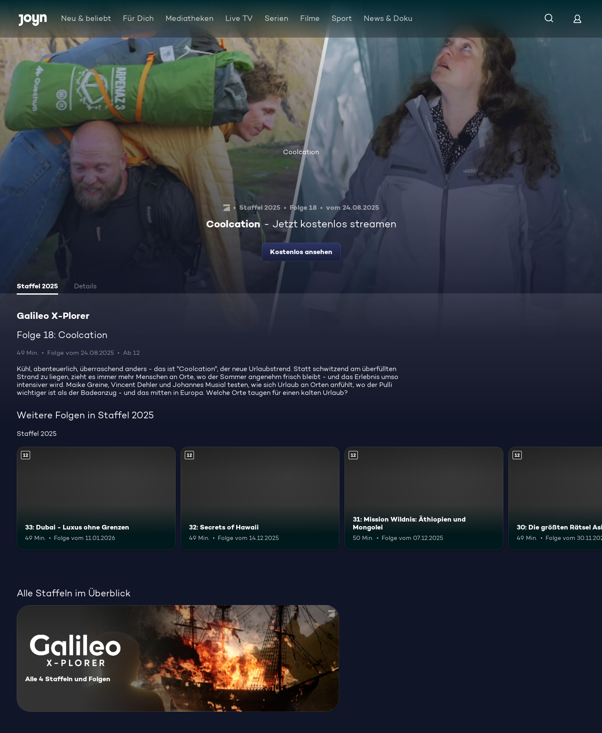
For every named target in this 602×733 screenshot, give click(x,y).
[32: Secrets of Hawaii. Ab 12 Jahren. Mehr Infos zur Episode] (260, 498)
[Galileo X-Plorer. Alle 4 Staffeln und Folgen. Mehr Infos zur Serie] (178, 658)
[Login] (577, 18)
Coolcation (301, 152)
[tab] (37, 287)
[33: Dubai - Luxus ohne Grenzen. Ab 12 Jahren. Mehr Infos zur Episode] (96, 498)
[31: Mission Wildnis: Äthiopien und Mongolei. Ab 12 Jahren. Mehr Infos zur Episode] (423, 498)
